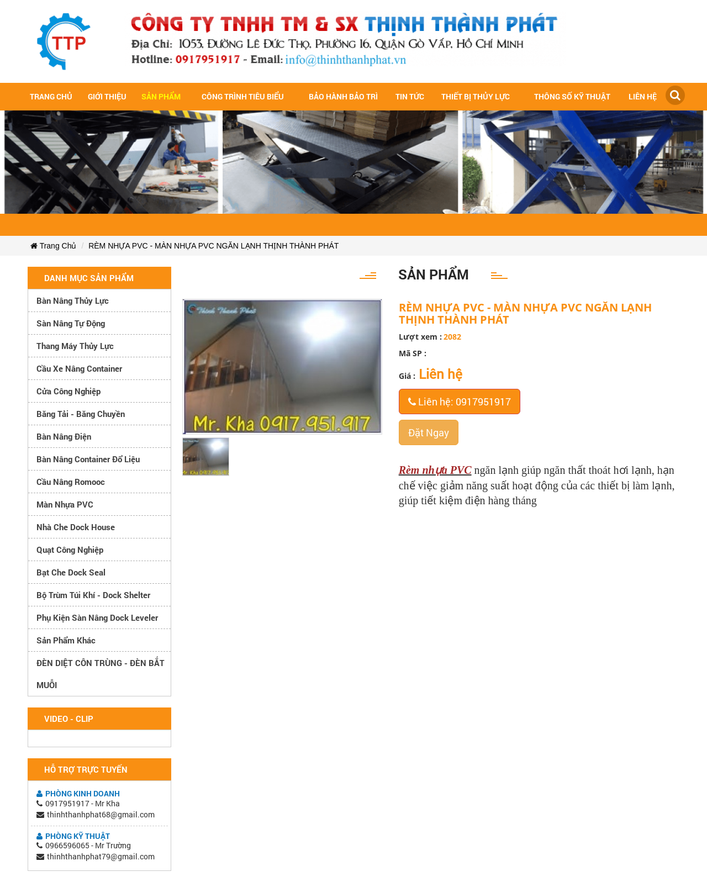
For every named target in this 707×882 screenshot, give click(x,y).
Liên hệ (643, 96)
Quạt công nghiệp (69, 549)
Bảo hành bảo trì (343, 96)
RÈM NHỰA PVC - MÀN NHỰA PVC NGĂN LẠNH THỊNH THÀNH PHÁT (213, 245)
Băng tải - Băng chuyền (80, 413)
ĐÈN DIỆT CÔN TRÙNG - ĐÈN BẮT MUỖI (100, 673)
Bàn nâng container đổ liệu (88, 458)
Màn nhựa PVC (64, 504)
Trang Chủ (53, 245)
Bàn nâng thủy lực (72, 300)
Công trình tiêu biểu (243, 96)
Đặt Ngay (428, 432)
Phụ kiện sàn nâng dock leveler (97, 617)
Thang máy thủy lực (75, 345)
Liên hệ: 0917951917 (459, 401)
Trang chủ (51, 96)
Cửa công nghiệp (68, 391)
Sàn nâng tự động (70, 323)
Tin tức (409, 96)
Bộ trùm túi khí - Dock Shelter (93, 594)
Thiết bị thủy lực (475, 96)
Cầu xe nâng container (79, 368)
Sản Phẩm (161, 96)
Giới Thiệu (107, 96)
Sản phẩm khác (66, 640)
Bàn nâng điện (63, 436)
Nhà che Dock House (75, 526)
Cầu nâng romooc (70, 481)
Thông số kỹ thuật (572, 96)
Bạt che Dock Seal (70, 572)
